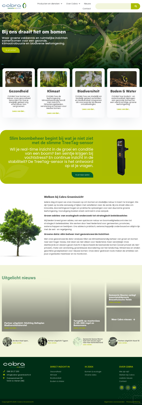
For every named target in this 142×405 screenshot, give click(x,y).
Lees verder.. (17, 343)
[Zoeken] (135, 6)
